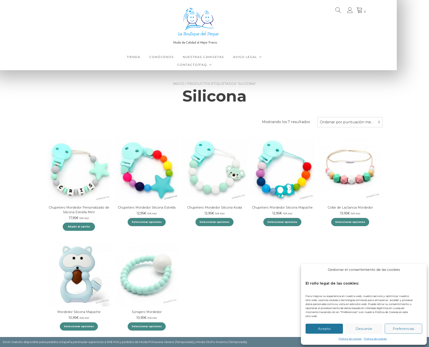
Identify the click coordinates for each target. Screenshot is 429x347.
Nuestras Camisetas (219, 57)
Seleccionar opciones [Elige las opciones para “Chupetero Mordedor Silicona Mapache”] (282, 221)
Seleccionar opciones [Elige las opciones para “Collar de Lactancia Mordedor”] (350, 221)
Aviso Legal (261, 57)
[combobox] (350, 122)
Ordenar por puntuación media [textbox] (348, 122)
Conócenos (177, 57)
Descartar (364, 329)
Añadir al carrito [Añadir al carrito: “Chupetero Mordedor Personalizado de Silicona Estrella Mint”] (79, 226)
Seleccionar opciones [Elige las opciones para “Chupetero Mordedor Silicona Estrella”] (147, 221)
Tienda (150, 57)
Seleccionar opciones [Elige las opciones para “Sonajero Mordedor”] (147, 326)
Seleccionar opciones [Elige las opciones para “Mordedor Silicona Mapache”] (79, 326)
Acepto (324, 329)
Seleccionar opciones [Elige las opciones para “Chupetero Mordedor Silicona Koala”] (214, 221)
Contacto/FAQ (208, 64)
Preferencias (403, 329)
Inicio (178, 84)
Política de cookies (350, 338)
